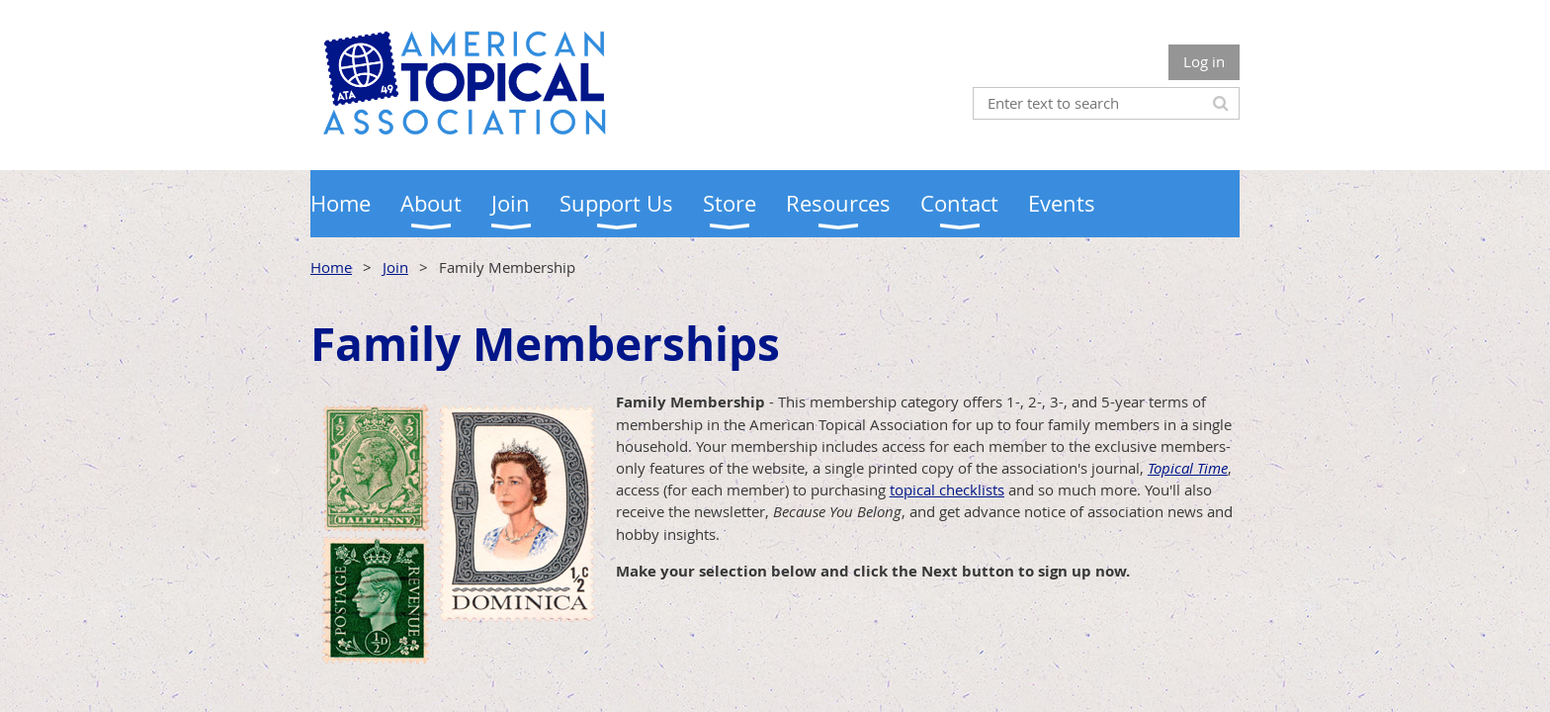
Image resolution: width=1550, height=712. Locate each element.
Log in (1204, 61)
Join (395, 267)
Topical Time (1188, 468)
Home (331, 267)
